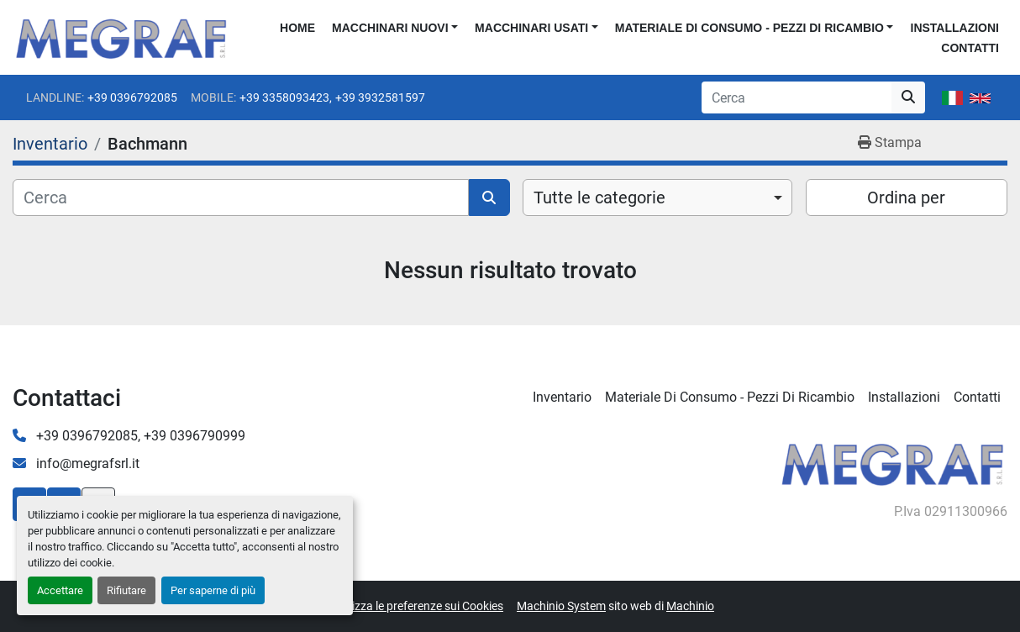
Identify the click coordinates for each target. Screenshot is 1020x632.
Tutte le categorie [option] (599, 197)
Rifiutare (126, 590)
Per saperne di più (213, 590)
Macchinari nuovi (390, 27)
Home (297, 27)
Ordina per (906, 197)
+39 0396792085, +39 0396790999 (139, 436)
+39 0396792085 (132, 97)
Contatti (970, 48)
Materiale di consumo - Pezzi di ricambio (749, 27)
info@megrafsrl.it (86, 463)
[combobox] (657, 197)
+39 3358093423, (285, 97)
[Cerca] (241, 197)
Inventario (562, 397)
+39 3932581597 (380, 97)
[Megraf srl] (892, 462)
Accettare (60, 590)
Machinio (690, 606)
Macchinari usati (531, 27)
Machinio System (561, 606)
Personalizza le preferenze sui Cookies (404, 606)
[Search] (796, 97)
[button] (395, 28)
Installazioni (954, 27)
